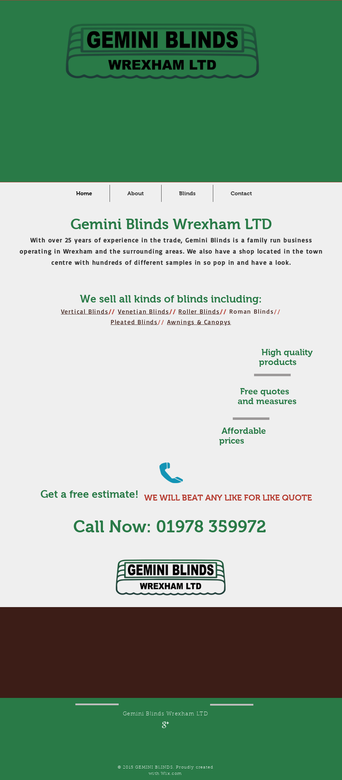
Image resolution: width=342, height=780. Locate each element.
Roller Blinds (199, 311)
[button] (187, 193)
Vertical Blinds (85, 311)
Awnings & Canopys (199, 322)
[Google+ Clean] (165, 724)
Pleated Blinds (134, 322)
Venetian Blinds (143, 311)
